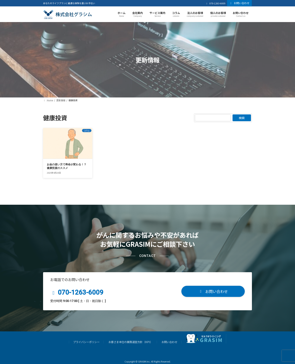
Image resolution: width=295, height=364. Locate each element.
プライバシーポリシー (86, 338)
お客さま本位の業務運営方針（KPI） (130, 338)
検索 (242, 118)
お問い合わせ (239, 3)
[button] (213, 287)
